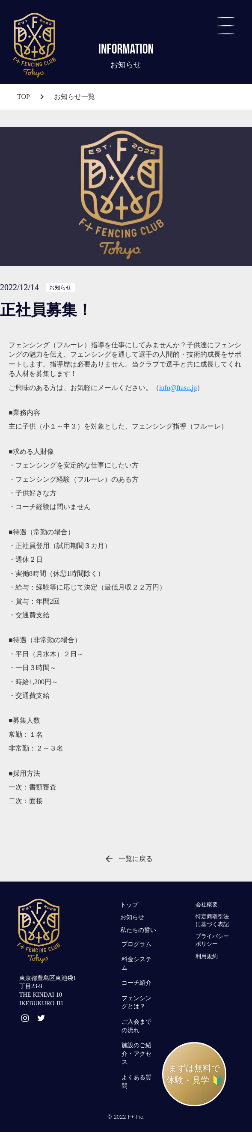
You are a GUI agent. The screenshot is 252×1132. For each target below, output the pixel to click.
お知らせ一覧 (74, 96)
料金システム (136, 963)
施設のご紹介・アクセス (136, 1053)
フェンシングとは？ (136, 1002)
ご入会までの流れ (136, 1026)
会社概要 (207, 904)
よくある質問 (136, 1081)
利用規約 (207, 956)
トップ (129, 905)
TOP (23, 96)
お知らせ (132, 917)
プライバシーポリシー (212, 940)
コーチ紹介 (136, 983)
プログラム (136, 944)
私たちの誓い (138, 930)
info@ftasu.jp (178, 387)
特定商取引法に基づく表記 (212, 920)
